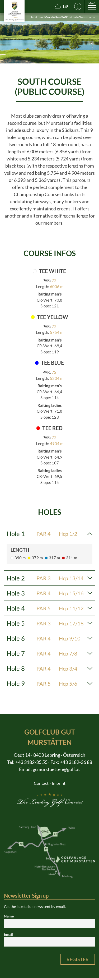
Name (9, 916)
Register (78, 959)
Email (8, 934)
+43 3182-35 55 (31, 762)
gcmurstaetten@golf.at (56, 769)
